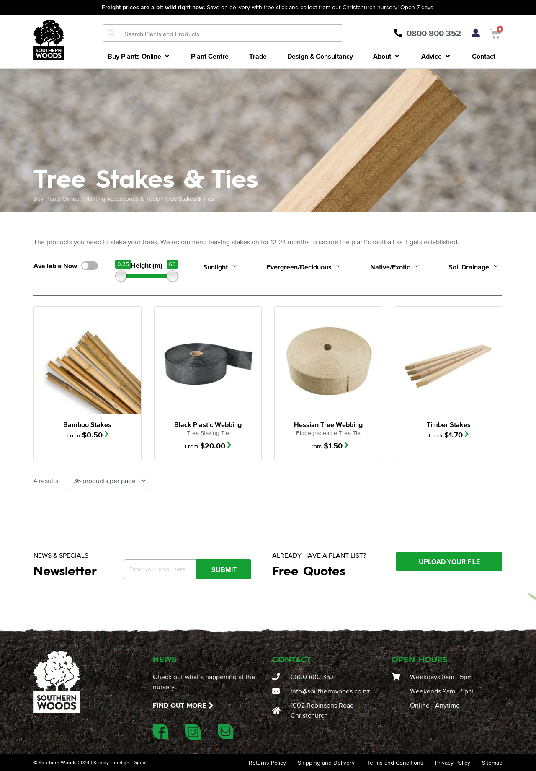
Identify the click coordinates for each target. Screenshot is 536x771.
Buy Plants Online (57, 198)
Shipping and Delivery (326, 762)
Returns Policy (267, 762)
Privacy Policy (452, 762)
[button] (139, 56)
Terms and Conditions (394, 762)
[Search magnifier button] (111, 33)
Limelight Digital (128, 763)
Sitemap (492, 762)
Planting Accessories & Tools (122, 198)
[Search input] (231, 33)
